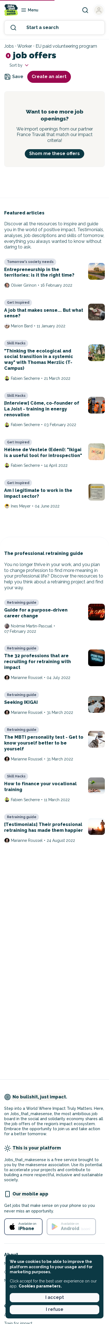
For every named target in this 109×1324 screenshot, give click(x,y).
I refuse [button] (54, 1309)
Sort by (19, 65)
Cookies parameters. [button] (40, 1286)
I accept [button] (54, 1297)
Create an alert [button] (49, 76)
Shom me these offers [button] (54, 153)
